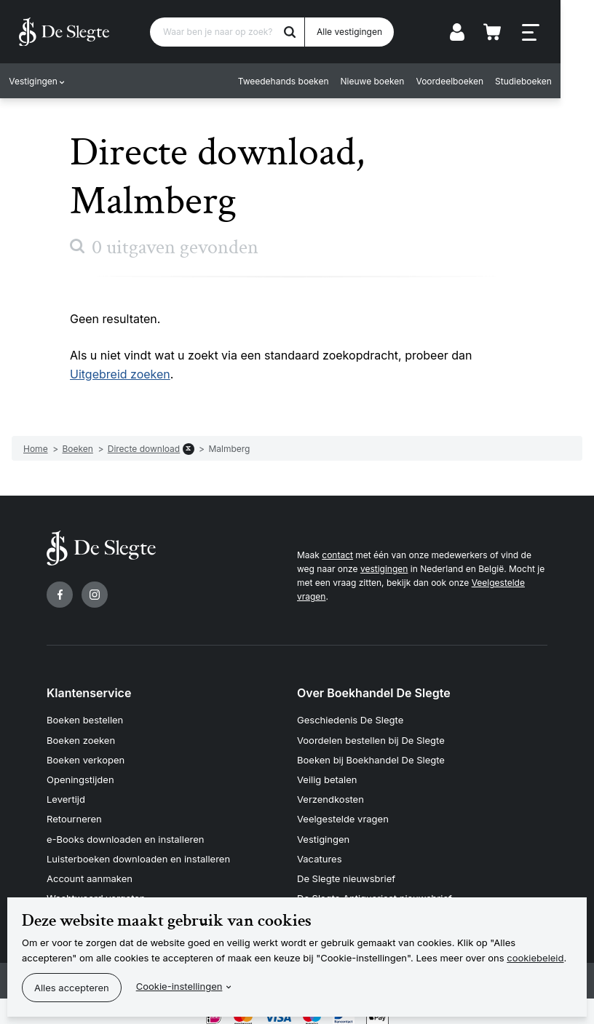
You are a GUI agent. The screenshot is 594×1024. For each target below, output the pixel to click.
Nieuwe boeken (403, 81)
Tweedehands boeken (314, 81)
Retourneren (74, 813)
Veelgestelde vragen (343, 813)
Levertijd (66, 794)
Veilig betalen (327, 775)
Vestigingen (36, 81)
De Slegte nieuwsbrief (346, 868)
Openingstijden (80, 775)
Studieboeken (554, 81)
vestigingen (384, 568)
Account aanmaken (89, 868)
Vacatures (319, 850)
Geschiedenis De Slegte (350, 720)
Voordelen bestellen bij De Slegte (371, 738)
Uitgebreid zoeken (120, 374)
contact (337, 554)
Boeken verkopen (85, 757)
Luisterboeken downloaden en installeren (138, 850)
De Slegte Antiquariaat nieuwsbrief (374, 887)
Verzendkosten (330, 794)
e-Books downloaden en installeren (125, 831)
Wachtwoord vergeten (96, 887)
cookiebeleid (535, 958)
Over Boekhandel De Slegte (374, 693)
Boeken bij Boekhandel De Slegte (371, 757)
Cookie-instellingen (179, 986)
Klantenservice (89, 693)
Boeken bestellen (85, 720)
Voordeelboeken (481, 81)
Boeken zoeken (81, 738)
